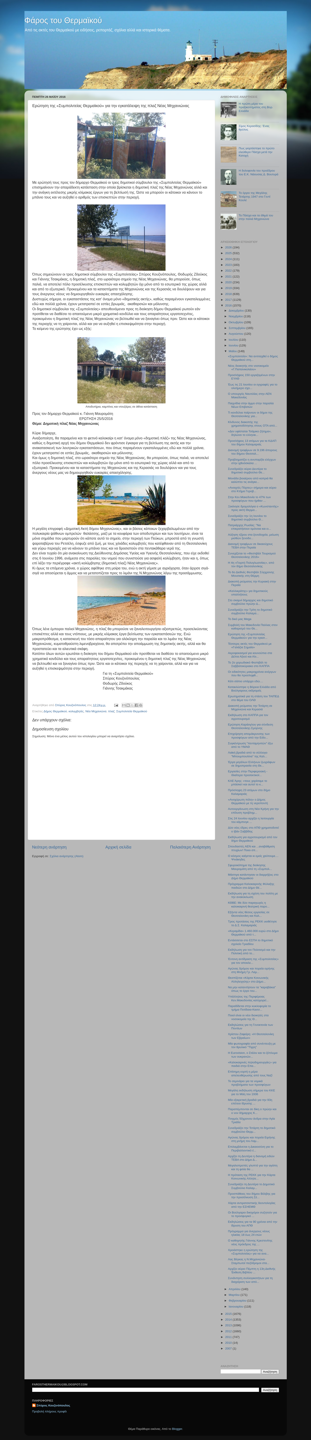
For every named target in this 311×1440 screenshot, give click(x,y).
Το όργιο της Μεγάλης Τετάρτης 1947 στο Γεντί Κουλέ (254, 196)
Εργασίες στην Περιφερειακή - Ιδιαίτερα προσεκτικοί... (247, 773)
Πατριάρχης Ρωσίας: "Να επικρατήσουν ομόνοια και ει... (249, 526)
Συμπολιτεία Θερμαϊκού (131, 711)
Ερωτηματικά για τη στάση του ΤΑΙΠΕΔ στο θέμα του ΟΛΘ (253, 698)
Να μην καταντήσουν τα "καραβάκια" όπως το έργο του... (252, 989)
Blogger (177, 1429)
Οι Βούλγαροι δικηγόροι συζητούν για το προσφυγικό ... (252, 1214)
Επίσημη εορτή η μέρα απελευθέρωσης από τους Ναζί (250, 1073)
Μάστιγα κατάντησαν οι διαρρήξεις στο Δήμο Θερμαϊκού (253, 876)
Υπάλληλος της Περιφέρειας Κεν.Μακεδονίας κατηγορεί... (248, 998)
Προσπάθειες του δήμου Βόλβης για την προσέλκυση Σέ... (251, 1195)
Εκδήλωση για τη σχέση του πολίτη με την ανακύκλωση (253, 895)
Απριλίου (235, 1289)
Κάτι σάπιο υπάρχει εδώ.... (245, 681)
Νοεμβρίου (236, 316)
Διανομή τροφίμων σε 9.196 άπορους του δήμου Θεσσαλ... (252, 451)
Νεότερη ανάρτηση (49, 847)
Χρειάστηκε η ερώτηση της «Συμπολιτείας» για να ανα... (248, 1251)
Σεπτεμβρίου (237, 328)
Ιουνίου (234, 345)
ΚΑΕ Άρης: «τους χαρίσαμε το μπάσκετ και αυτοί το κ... (247, 782)
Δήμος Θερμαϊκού (55, 711)
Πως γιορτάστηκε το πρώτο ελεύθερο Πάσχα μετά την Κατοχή (256, 152)
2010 (229, 1342)
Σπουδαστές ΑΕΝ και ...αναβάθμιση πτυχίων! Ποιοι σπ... (251, 848)
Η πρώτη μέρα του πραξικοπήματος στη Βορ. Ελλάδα (256, 107)
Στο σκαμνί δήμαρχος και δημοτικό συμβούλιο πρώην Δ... (250, 602)
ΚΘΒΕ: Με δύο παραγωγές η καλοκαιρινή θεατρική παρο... (248, 904)
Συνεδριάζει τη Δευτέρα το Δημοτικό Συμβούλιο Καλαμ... (251, 1186)
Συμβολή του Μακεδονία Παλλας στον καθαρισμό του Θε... (252, 626)
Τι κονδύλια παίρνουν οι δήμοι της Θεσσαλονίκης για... (250, 414)
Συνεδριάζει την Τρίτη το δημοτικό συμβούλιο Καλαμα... (250, 611)
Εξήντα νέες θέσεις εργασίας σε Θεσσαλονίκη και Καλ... (248, 914)
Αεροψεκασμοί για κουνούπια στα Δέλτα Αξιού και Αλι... (250, 654)
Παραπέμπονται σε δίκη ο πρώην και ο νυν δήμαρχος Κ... (252, 1110)
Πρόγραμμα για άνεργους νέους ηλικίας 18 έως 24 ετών (249, 1233)
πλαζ (111, 711)
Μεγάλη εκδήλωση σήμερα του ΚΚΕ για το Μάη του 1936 (251, 1092)
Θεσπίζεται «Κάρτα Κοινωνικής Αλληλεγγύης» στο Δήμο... (248, 979)
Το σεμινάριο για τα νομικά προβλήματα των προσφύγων (249, 1082)
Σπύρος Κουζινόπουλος (53, 1405)
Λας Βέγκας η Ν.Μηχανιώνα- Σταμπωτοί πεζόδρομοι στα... (248, 1261)
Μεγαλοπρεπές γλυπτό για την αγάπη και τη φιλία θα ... (252, 1167)
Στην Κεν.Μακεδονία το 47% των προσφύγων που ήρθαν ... (249, 498)
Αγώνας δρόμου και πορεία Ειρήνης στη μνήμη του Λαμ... (251, 1139)
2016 (229, 305)
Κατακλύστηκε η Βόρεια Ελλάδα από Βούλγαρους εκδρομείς (252, 688)
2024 (229, 259)
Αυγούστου (236, 333)
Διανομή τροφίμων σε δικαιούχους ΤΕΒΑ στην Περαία (250, 545)
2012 (229, 1331)
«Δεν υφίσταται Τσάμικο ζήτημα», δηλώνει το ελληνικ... (249, 433)
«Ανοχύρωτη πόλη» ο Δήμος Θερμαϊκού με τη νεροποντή (248, 801)
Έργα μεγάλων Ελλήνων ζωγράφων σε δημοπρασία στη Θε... (251, 763)
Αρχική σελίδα (118, 847)
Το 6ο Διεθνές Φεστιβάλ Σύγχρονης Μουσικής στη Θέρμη (251, 574)
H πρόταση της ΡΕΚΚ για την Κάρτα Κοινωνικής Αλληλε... (251, 1176)
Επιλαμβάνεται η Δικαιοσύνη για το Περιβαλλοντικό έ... (251, 1148)
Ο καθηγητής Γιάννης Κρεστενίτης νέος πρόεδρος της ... (250, 1242)
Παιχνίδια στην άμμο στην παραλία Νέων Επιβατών (251, 405)
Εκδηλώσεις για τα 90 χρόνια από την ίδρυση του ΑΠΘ (252, 1223)
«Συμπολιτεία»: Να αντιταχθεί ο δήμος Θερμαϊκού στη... (253, 358)
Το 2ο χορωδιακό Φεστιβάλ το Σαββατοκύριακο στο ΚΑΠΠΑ (249, 664)
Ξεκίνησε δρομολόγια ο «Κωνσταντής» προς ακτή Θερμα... (253, 508)
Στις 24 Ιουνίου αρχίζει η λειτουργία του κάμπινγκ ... (251, 820)
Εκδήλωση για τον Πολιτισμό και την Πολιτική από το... (251, 951)
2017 (229, 299)
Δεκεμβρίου (237, 310)
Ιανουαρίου (236, 1306)
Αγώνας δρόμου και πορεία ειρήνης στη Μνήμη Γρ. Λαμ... (251, 970)
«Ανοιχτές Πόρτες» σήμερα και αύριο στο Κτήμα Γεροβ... (252, 489)
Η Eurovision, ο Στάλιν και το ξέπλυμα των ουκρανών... (252, 1054)
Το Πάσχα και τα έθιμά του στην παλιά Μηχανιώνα (256, 217)
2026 (229, 247)
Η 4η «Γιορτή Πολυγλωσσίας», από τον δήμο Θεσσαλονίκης (251, 564)
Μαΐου (233, 351)
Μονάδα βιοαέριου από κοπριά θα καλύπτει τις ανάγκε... (250, 480)
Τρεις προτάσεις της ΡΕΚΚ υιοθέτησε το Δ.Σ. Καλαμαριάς (252, 923)
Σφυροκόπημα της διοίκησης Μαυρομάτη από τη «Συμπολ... (250, 867)
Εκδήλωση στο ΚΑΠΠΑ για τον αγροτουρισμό (248, 716)
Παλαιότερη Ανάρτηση (190, 847)
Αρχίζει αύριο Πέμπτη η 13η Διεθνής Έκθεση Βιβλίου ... (251, 1270)
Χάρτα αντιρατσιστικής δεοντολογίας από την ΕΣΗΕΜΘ (251, 1204)
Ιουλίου (234, 339)
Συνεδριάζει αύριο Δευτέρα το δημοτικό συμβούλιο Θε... (247, 470)
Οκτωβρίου (236, 322)
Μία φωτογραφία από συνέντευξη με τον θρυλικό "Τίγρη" (252, 1045)
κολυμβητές (76, 711)
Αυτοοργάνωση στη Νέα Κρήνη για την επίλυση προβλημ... (253, 810)
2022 (229, 270)
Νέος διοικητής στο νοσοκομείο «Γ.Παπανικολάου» (248, 367)
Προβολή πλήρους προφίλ (49, 1411)
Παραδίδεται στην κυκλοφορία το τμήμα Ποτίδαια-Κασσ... (249, 1007)
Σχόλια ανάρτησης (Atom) (66, 856)
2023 (229, 264)
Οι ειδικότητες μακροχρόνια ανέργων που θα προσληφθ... (252, 673)
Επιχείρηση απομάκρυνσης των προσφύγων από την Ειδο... (249, 735)
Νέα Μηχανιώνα (95, 711)
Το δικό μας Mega (239, 619)
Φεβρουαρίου (238, 1300)
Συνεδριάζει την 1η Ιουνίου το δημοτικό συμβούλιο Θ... (247, 517)
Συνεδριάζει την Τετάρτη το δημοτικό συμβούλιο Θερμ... (251, 1129)
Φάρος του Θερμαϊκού (63, 20)
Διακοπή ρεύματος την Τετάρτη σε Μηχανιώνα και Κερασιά (250, 707)
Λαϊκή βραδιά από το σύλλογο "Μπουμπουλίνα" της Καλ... (247, 754)
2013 (229, 1325)
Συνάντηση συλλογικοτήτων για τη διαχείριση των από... (250, 1279)
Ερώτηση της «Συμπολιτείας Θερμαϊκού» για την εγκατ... (247, 636)
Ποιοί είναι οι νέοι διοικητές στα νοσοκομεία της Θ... (248, 1017)
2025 (229, 253)
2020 (229, 282)
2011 (229, 1337)
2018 (229, 294)
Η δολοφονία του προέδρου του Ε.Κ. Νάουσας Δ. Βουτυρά (258, 172)
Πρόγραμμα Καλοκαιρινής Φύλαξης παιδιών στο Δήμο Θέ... (251, 885)
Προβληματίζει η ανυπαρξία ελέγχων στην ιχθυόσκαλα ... (252, 461)
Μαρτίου (235, 1294)
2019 (229, 288)
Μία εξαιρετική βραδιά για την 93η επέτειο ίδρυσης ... (250, 1101)
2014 (229, 1319)
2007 (229, 1348)
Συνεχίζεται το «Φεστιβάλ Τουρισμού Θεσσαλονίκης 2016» (252, 555)
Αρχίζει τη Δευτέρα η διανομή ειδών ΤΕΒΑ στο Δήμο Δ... (251, 1158)
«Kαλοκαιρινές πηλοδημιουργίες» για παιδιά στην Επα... (252, 1064)
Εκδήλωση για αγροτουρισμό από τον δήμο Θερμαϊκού (252, 838)
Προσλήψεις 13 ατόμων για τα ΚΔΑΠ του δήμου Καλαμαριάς (252, 442)
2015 (229, 1313)
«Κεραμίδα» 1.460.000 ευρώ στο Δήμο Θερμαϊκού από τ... (253, 932)
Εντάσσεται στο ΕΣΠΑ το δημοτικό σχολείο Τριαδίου (250, 942)
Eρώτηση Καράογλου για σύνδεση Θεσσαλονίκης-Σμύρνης (250, 726)
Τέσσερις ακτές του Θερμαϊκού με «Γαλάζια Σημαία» (250, 645)
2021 (229, 276)
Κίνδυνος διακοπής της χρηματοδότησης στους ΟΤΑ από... (252, 423)
